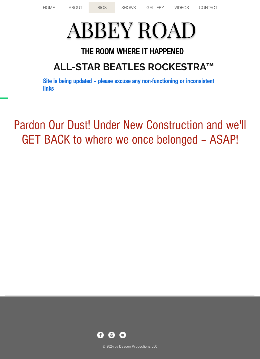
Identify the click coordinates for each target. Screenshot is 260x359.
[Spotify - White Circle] (111, 335)
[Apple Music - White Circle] (122, 335)
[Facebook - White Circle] (100, 335)
